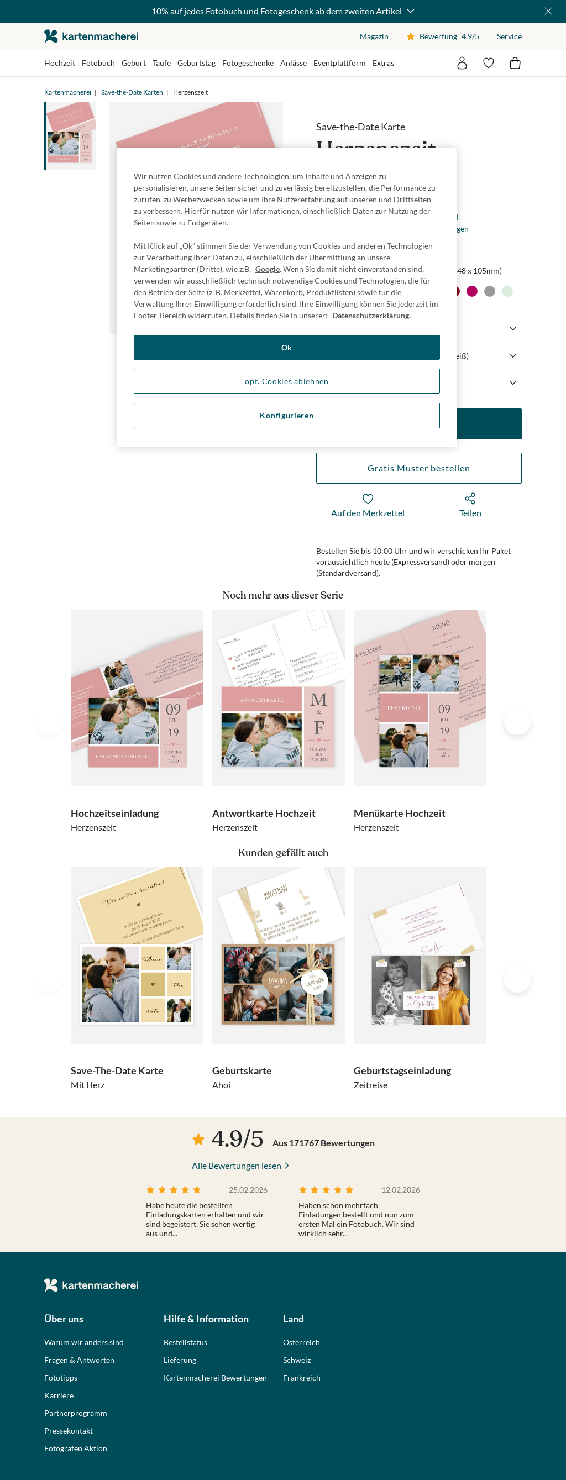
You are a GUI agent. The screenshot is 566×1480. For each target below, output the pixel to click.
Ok (286, 347)
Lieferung (180, 1360)
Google (267, 269)
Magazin (374, 36)
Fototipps (60, 1377)
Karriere (59, 1395)
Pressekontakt (68, 1430)
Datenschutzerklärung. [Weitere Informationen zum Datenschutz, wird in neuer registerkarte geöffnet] (371, 315)
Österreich (301, 1342)
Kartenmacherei (67, 92)
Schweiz (297, 1360)
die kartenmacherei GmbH (91, 36)
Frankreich (302, 1377)
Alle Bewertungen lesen (236, 1165)
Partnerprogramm (75, 1413)
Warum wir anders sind (84, 1342)
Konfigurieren (286, 415)
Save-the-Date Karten (132, 92)
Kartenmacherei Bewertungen (215, 1377)
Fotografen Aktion (75, 1448)
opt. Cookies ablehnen (287, 381)
